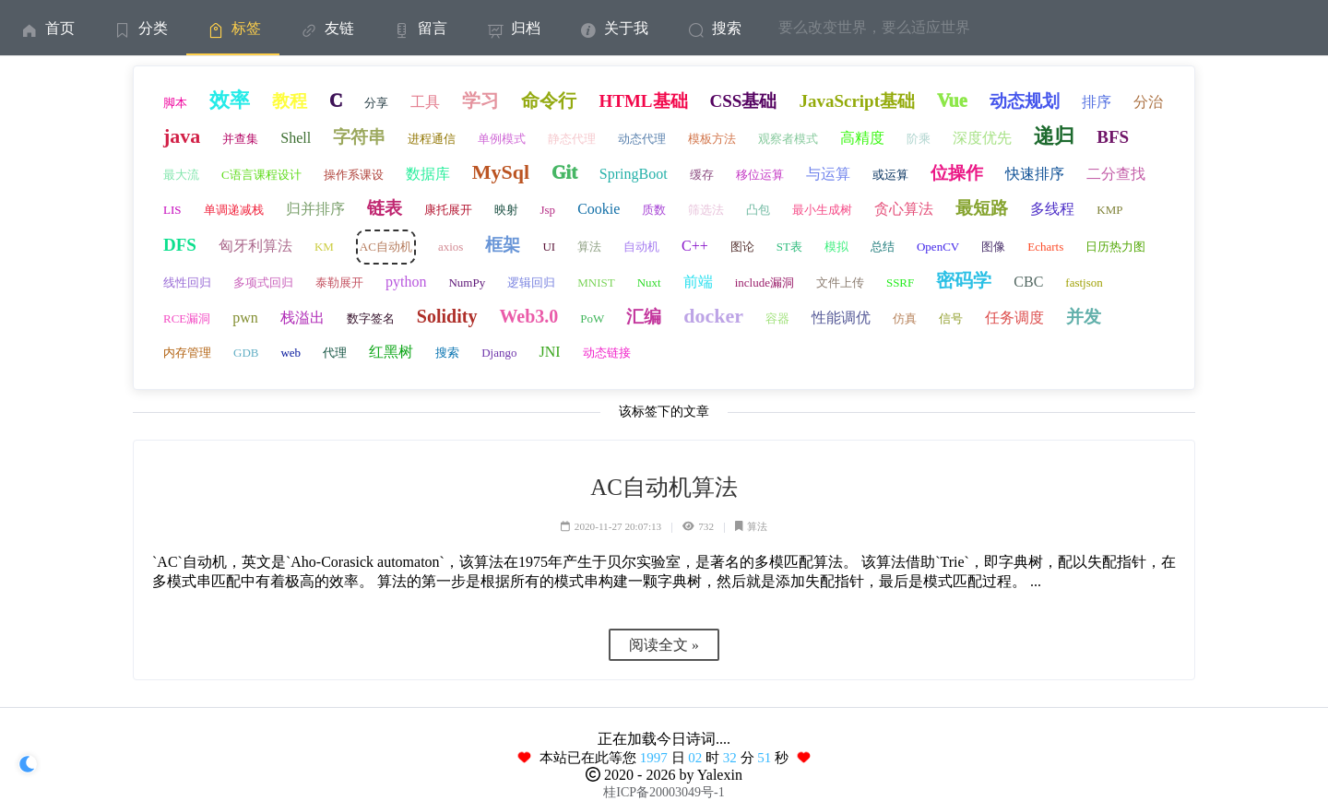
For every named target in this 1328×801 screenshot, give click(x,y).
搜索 (713, 28)
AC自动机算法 (664, 487)
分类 (140, 28)
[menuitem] (46, 27)
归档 (512, 28)
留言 (419, 28)
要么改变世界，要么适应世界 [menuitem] (874, 27)
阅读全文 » (664, 645)
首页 (46, 28)
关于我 (612, 28)
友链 (326, 28)
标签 (233, 28)
